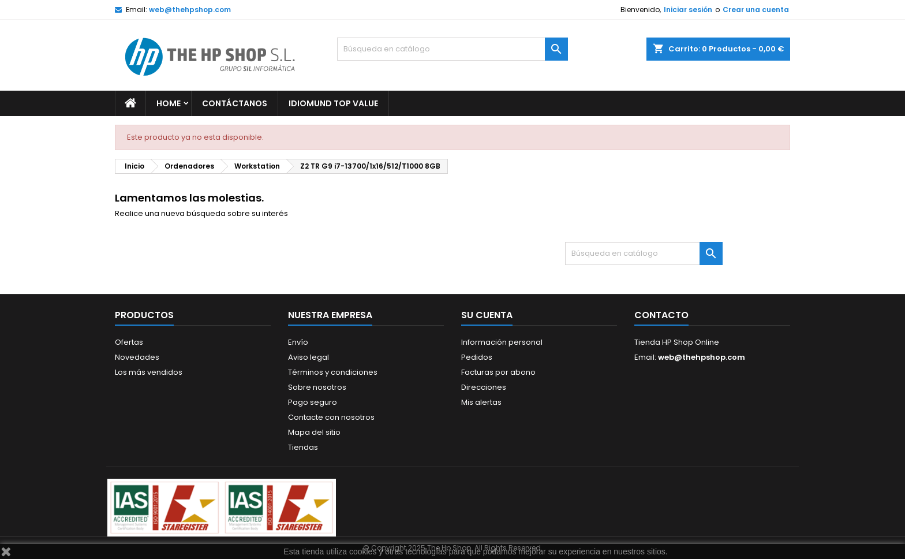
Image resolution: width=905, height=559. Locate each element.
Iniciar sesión (688, 9)
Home (168, 103)
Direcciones (483, 387)
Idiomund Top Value (333, 103)
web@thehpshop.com (190, 9)
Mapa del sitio (314, 432)
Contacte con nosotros (331, 417)
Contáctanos (234, 103)
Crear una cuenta (756, 9)
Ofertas (129, 342)
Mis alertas (481, 402)
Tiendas (303, 447)
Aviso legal (308, 357)
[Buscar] (452, 49)
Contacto (661, 315)
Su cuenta (487, 315)
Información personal (502, 342)
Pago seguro (312, 402)
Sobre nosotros (317, 387)
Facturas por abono (498, 372)
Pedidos (476, 357)
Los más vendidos (148, 372)
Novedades (137, 357)
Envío (298, 342)
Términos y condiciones (332, 372)
